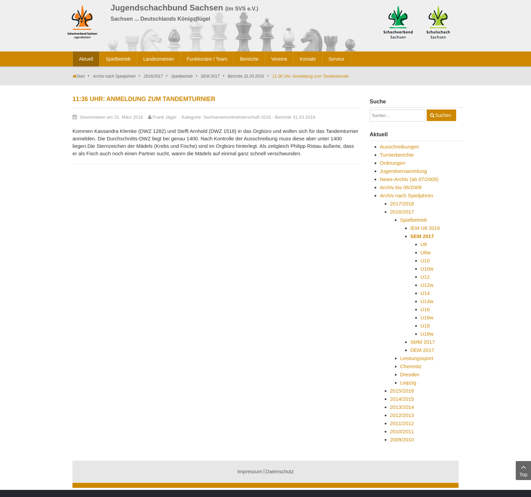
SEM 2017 (210, 76)
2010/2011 (402, 431)
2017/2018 (402, 203)
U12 (425, 277)
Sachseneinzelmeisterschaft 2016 (237, 117)
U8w (426, 252)
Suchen (443, 115)
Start (80, 76)
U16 (425, 309)
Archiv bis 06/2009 (401, 187)
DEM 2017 (422, 350)
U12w (427, 285)
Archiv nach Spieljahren (114, 76)
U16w (427, 317)
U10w (427, 269)
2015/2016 (402, 391)
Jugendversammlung (403, 171)
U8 (424, 244)
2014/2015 (402, 399)
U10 (425, 260)
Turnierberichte (397, 155)
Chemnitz (411, 366)
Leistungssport (416, 358)
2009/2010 (402, 439)
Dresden (410, 374)
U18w (427, 334)
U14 (425, 293)
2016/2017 (153, 76)
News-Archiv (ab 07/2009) (409, 179)
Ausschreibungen (399, 147)
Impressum (249, 471)
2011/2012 (402, 423)
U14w (427, 301)
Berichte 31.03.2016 (246, 76)
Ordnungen (392, 163)
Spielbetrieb (181, 76)
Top (523, 470)
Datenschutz (280, 471)
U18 (425, 326)
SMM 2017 (422, 342)
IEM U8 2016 (425, 228)
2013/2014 (402, 407)
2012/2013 (402, 415)
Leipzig (408, 382)
